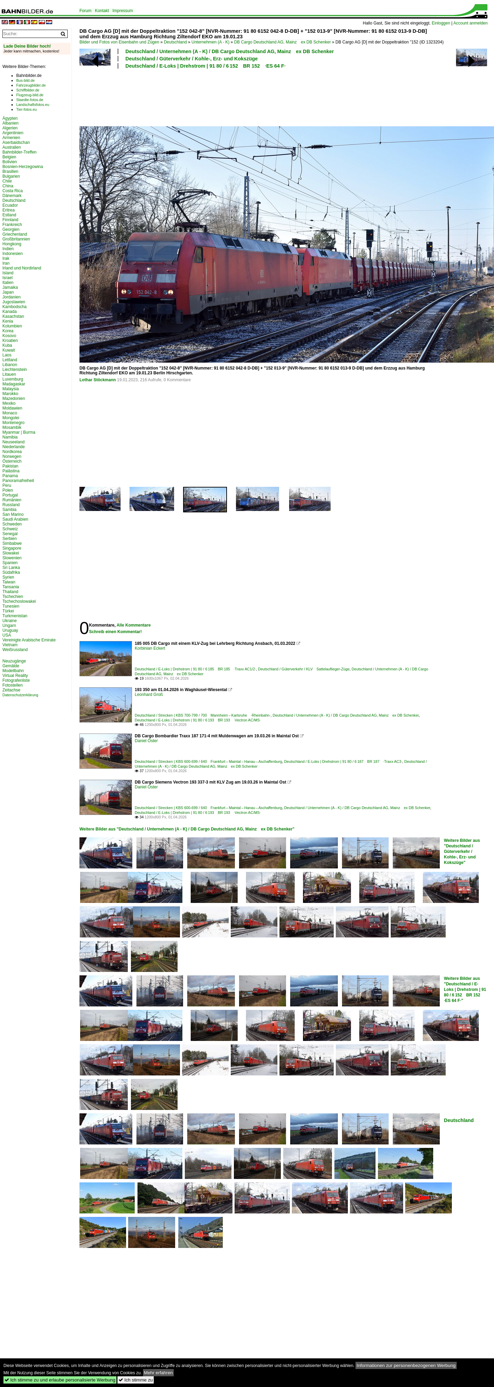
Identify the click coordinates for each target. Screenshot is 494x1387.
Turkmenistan (14, 615)
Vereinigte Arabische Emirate (29, 640)
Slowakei (10, 553)
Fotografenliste (16, 680)
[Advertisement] (256, 96)
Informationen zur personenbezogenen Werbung (406, 1365)
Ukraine (9, 620)
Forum (85, 10)
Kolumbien (12, 326)
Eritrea (8, 210)
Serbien (9, 538)
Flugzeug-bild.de (30, 95)
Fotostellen (12, 685)
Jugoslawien (13, 301)
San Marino (12, 514)
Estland (9, 215)
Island (7, 272)
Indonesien (12, 253)
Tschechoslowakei (19, 601)
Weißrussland (15, 649)
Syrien (8, 577)
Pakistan (10, 466)
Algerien (10, 128)
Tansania (10, 586)
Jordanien (11, 297)
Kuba (7, 345)
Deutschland (175, 42)
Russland (11, 504)
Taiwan (8, 582)
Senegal (10, 533)
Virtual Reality (15, 675)
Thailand (10, 591)
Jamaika (10, 287)
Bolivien (9, 161)
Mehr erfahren (158, 1372)
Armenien (11, 137)
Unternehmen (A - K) (210, 42)
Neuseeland (13, 442)
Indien (8, 248)
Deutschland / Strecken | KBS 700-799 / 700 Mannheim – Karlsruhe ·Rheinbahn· (202, 715)
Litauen (9, 374)
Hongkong (11, 244)
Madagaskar (13, 384)
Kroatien (10, 340)
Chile (7, 181)
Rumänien (11, 500)
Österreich (11, 461)
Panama (10, 475)
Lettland (9, 359)
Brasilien (10, 171)
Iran (6, 263)
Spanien (10, 562)
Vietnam (10, 644)
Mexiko (9, 403)
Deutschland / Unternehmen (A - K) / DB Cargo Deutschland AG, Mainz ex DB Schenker (229, 51)
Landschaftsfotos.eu (32, 104)
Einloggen (441, 23)
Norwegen (11, 456)
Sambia (9, 509)
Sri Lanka (11, 567)
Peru (6, 485)
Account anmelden (470, 23)
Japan (8, 292)
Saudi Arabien (15, 519)
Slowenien (11, 557)
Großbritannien (16, 239)
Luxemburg (12, 379)
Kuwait (8, 350)
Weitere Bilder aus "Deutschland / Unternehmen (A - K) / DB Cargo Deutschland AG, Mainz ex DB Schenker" (186, 829)
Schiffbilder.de (27, 90)
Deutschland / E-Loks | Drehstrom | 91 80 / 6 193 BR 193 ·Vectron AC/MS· (198, 720)
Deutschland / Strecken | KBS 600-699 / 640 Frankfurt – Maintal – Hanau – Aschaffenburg (208, 761)
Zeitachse (11, 690)
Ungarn (9, 625)
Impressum (122, 10)
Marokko (10, 393)
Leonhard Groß (149, 694)
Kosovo (9, 335)
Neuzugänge (14, 661)
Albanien (10, 123)
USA (6, 635)
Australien (11, 147)
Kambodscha (14, 306)
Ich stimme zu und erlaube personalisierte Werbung (59, 1380)
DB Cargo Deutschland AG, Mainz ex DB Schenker (282, 42)
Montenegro (13, 422)
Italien (7, 282)
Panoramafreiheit (18, 480)
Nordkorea (12, 451)
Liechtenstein (14, 369)
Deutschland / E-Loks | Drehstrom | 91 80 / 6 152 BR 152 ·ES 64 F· (205, 66)
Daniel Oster (146, 740)
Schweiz (10, 529)
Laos (6, 355)
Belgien (9, 157)
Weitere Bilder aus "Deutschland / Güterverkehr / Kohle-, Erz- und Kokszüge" (462, 851)
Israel (7, 277)
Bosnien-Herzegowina (22, 166)
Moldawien (12, 408)
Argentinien (12, 132)
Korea (7, 330)
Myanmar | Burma (18, 432)
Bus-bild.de (25, 80)
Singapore (11, 548)
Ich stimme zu (135, 1380)
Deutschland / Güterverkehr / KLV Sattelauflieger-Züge (304, 669)
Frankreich (12, 224)
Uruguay (10, 630)
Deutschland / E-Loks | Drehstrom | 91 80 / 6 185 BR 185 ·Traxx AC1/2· (195, 669)
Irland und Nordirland (21, 268)
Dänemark (11, 195)
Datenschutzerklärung (20, 695)
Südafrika (11, 572)
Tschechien (12, 596)
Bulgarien (11, 176)
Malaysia (10, 388)
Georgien (10, 229)
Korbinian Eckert (150, 648)
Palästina (10, 471)
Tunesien (10, 606)
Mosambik (11, 427)
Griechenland (14, 234)
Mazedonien (13, 398)
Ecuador (10, 205)
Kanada (9, 311)
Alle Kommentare (133, 625)
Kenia (7, 321)
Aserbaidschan (16, 142)
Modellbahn (13, 670)
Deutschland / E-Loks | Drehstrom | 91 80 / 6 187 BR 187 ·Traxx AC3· (343, 761)
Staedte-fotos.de (29, 100)
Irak (5, 258)
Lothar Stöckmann (97, 379)
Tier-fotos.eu (26, 109)
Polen (7, 490)
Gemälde (10, 665)
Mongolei (10, 417)
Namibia (10, 437)
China (7, 186)
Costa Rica (12, 190)
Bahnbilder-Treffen (19, 152)
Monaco (9, 413)
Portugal (10, 495)
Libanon (9, 364)
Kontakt (102, 10)
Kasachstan (13, 316)
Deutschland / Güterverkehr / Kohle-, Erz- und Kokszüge (191, 58)
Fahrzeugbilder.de (31, 85)
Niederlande (13, 446)
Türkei (8, 611)
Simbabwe (12, 543)
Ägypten (10, 118)
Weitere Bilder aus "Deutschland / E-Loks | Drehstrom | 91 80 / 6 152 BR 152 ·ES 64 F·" (465, 989)
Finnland (10, 219)
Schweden (12, 524)
